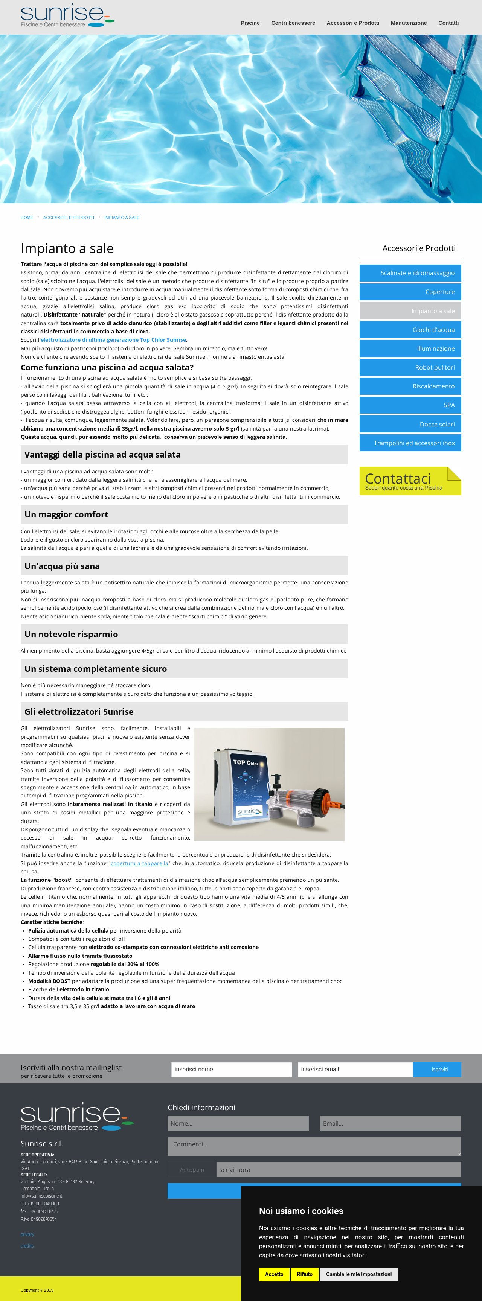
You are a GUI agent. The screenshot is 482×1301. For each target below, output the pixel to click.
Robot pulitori (435, 367)
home (27, 217)
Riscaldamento (434, 386)
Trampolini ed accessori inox (414, 443)
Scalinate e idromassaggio (418, 273)
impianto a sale (121, 217)
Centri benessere (293, 23)
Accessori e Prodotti (353, 23)
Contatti (448, 23)
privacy (27, 1234)
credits (27, 1246)
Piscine (250, 23)
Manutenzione (409, 23)
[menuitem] (253, 23)
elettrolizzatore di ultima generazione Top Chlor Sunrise (113, 339)
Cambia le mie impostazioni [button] (359, 1274)
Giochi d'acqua (434, 330)
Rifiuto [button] (305, 1274)
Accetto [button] (274, 1274)
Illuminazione (436, 348)
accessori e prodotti (68, 217)
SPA (449, 405)
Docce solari (437, 424)
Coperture (440, 292)
